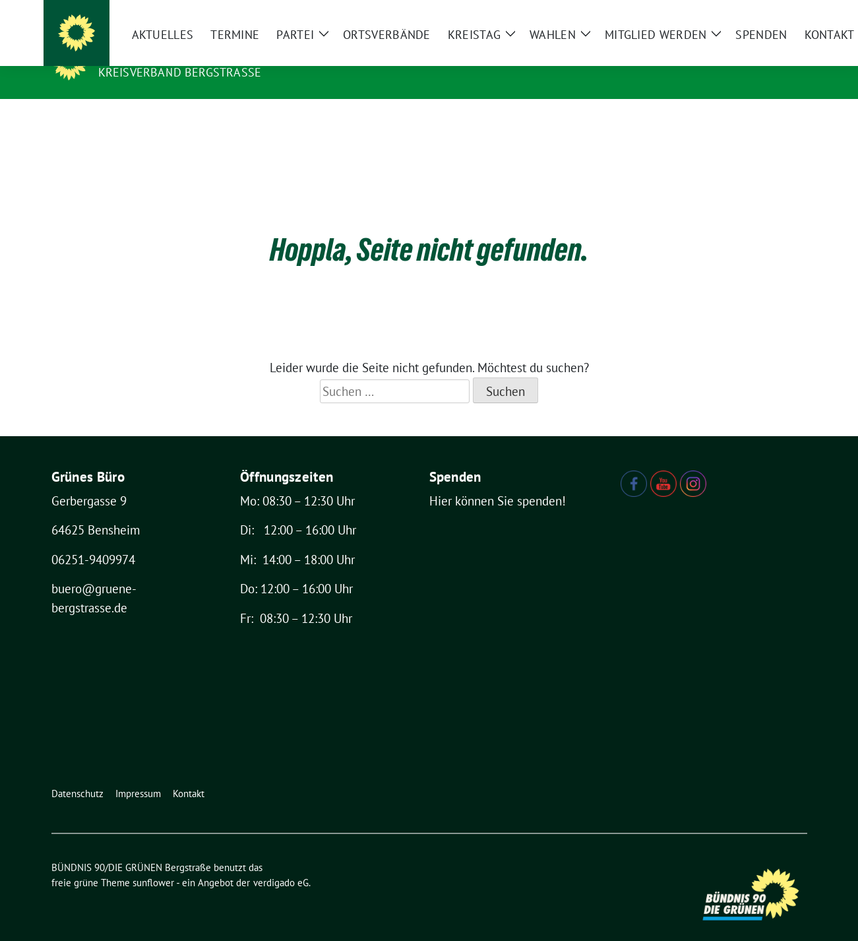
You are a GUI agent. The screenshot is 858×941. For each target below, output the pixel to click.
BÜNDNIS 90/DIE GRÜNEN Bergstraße (227, 53)
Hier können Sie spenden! (497, 480)
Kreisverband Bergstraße (180, 72)
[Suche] (765, 13)
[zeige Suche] (784, 13)
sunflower (153, 862)
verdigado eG (281, 862)
